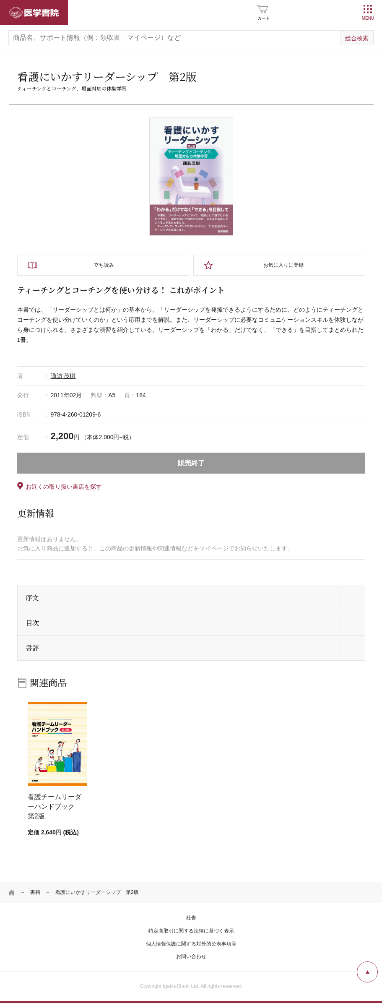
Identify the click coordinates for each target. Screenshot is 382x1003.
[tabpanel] (191, 176)
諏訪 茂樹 (63, 376)
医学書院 (34, 12)
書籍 (35, 892)
